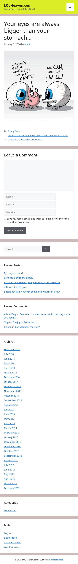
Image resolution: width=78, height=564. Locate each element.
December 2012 (12, 441)
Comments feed (12, 542)
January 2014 (11, 381)
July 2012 (9, 465)
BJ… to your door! (13, 273)
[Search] (46, 249)
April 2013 (9, 423)
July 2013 (9, 409)
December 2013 (12, 386)
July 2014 (9, 354)
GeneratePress (56, 559)
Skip (6, 322)
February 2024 (12, 349)
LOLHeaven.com (17, 5)
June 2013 (9, 414)
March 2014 (10, 372)
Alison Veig (10, 314)
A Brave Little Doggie (15, 287)
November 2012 (12, 446)
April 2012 (9, 478)
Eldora (7, 326)
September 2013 (13, 400)
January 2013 (11, 437)
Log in (7, 533)
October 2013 (11, 395)
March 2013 (10, 428)
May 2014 (9, 363)
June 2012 (9, 469)
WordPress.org (12, 547)
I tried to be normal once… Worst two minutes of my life (38, 135)
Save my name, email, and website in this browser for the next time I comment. (38, 220)
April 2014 (9, 367)
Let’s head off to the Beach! (18, 277)
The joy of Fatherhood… (25, 322)
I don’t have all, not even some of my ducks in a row (32, 291)
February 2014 (12, 377)
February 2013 (12, 432)
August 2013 (11, 404)
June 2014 (9, 358)
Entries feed (10, 537)
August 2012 (11, 460)
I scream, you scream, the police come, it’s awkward (32, 282)
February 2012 (12, 488)
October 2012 (11, 451)
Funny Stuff (14, 131)
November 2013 (12, 391)
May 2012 (9, 474)
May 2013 (9, 418)
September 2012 (13, 455)
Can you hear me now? (27, 326)
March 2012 (10, 483)
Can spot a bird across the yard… (25, 139)
